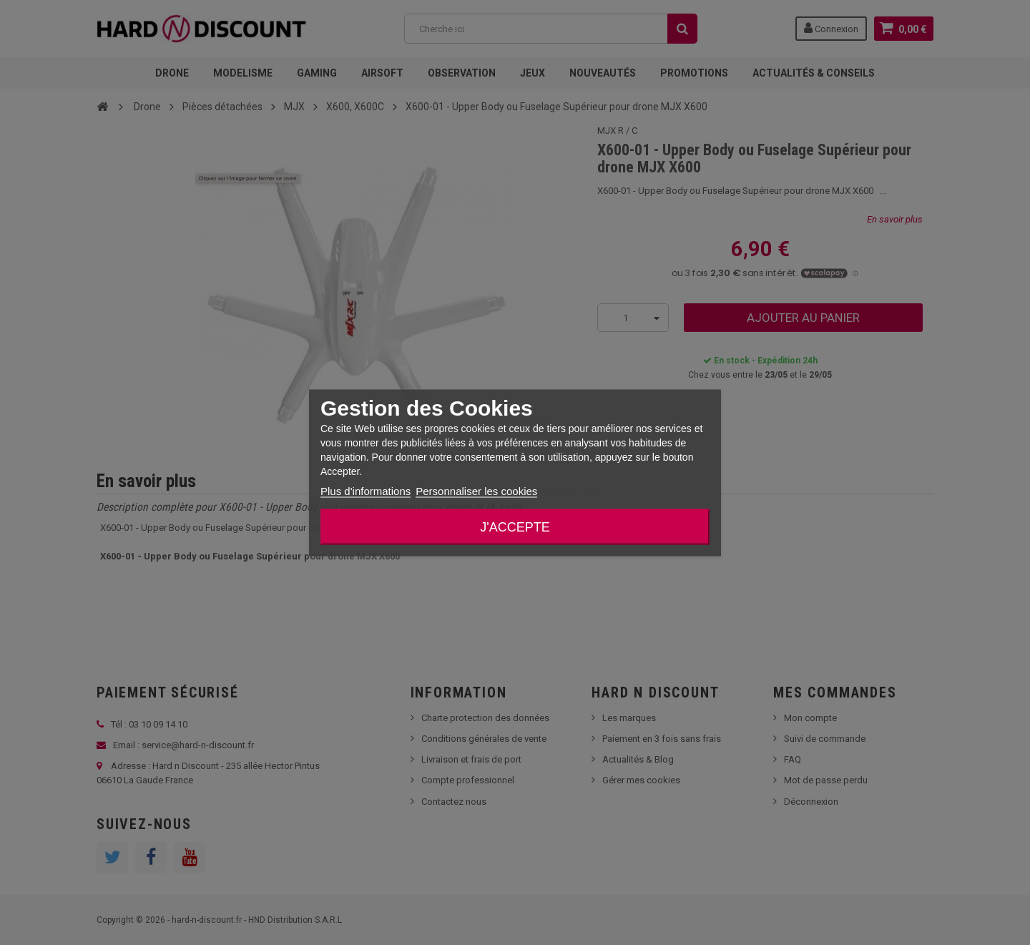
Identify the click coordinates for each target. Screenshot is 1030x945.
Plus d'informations (365, 490)
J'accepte (514, 526)
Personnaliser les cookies (476, 490)
